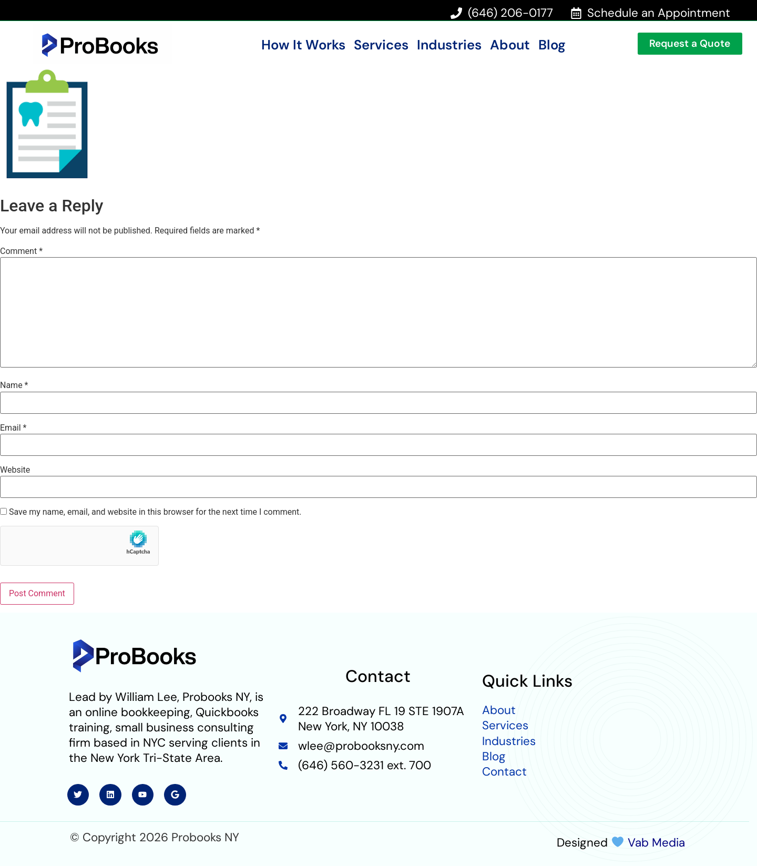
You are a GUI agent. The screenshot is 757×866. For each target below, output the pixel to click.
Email (13, 428)
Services (381, 45)
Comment (21, 251)
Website (15, 470)
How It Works (303, 45)
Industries (449, 45)
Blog (552, 45)
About (510, 45)
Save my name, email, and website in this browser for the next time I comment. (155, 512)
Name (14, 385)
